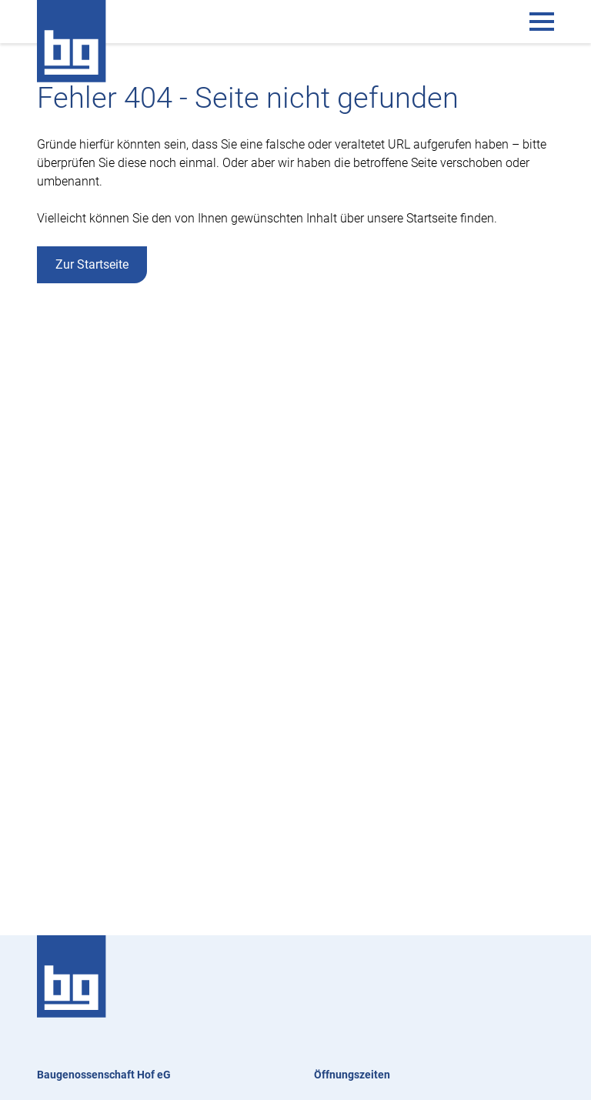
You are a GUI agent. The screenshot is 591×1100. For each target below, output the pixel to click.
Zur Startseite (92, 264)
